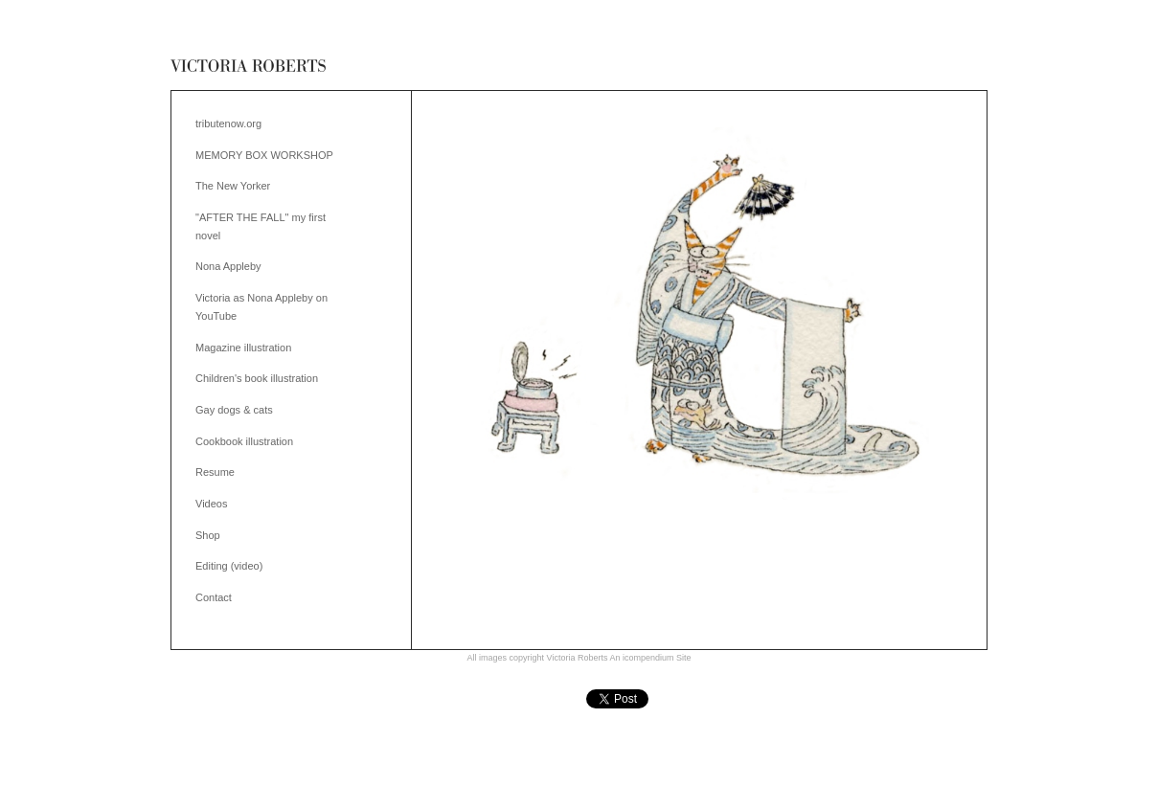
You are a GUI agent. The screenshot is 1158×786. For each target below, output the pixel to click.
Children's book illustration (256, 378)
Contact (213, 597)
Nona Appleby (228, 266)
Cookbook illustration (244, 441)
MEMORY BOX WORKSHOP (264, 155)
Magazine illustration (243, 347)
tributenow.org (228, 123)
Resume (215, 472)
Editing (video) (228, 566)
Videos (211, 503)
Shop (207, 535)
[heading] (248, 66)
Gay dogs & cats (234, 409)
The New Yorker (232, 185)
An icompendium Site (650, 657)
